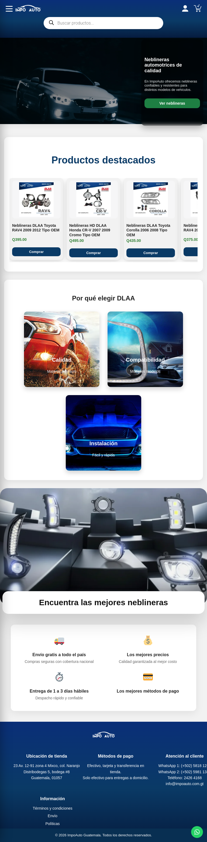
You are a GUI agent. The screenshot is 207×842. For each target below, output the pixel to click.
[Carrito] (197, 8)
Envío (52, 816)
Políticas (53, 824)
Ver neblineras (172, 103)
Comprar (36, 252)
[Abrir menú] (9, 9)
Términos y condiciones (52, 808)
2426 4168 (193, 778)
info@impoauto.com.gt (184, 784)
